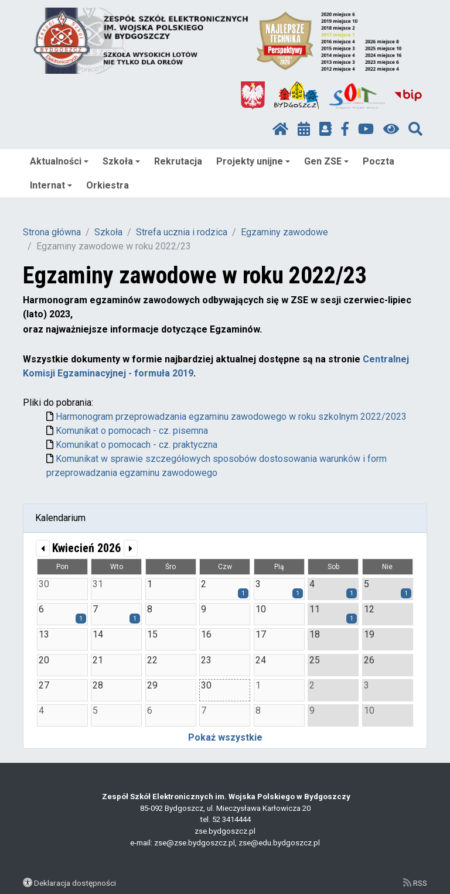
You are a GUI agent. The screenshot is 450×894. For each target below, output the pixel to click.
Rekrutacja (178, 161)
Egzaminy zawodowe (284, 232)
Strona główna (52, 232)
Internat (51, 185)
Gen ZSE (326, 161)
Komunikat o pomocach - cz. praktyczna (136, 444)
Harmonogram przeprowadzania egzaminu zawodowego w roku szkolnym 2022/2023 (231, 416)
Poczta (378, 161)
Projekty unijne (253, 161)
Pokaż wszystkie (225, 737)
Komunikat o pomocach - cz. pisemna (132, 430)
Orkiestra (107, 185)
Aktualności (59, 161)
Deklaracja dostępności (75, 883)
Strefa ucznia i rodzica (181, 232)
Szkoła (121, 161)
